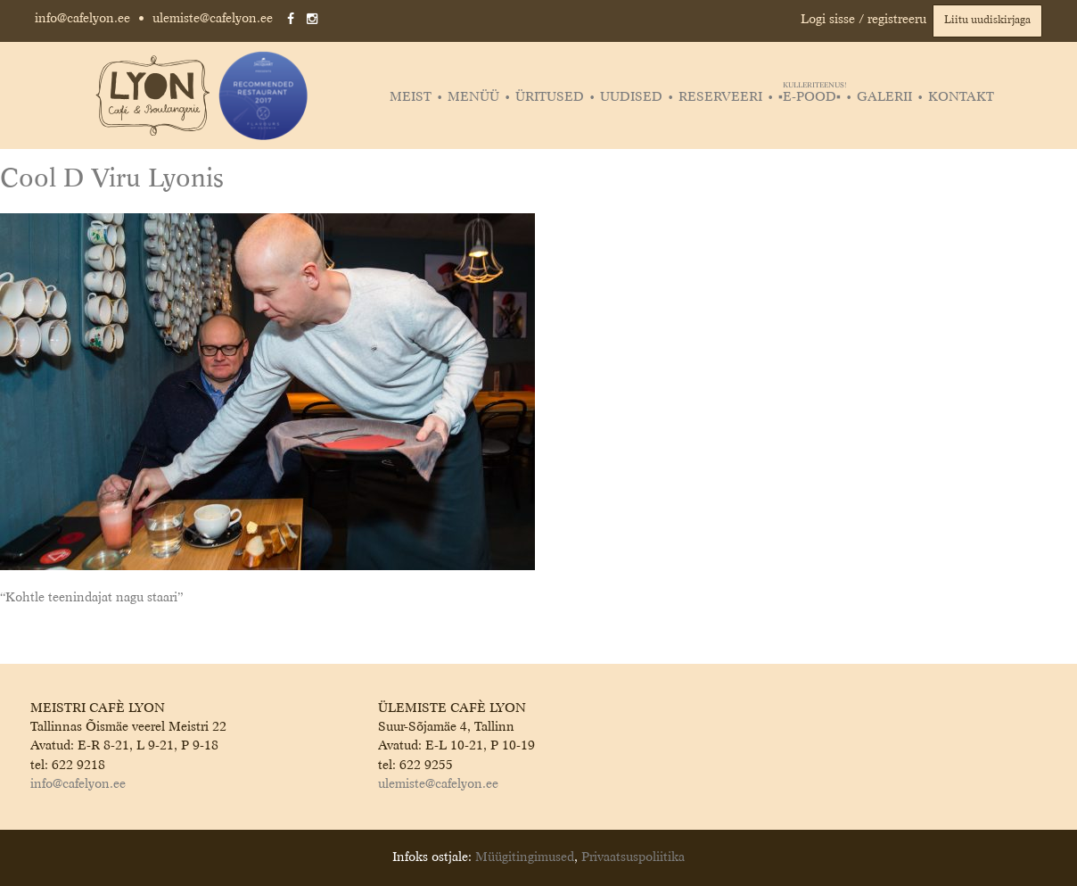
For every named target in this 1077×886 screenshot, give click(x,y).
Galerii (884, 97)
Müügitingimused (524, 857)
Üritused (549, 97)
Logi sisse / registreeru (863, 19)
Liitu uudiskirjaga (987, 20)
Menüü (473, 97)
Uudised (631, 97)
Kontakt (961, 97)
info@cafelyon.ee (82, 18)
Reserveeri (720, 97)
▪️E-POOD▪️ (811, 97)
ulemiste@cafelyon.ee (212, 18)
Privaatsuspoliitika (633, 857)
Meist (411, 97)
